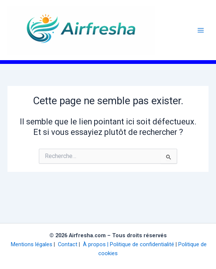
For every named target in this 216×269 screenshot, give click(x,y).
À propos (93, 244)
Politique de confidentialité (142, 244)
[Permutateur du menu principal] (201, 30)
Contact (66, 244)
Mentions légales (30, 244)
